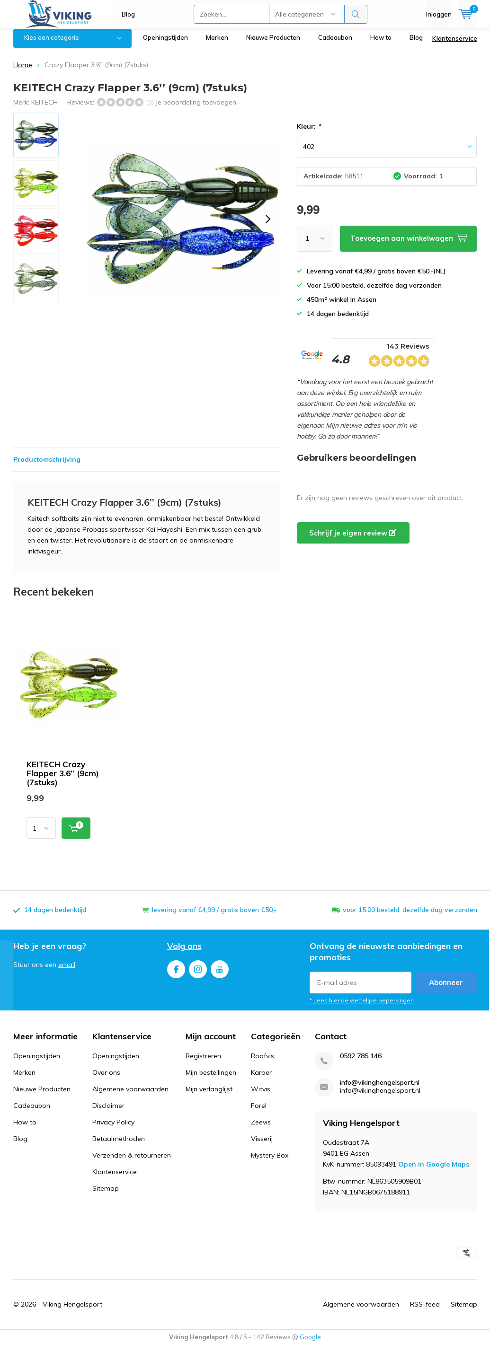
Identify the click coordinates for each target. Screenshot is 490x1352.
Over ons (106, 1079)
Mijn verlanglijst (209, 1096)
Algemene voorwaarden (130, 1096)
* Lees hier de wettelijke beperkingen (362, 1007)
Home (22, 72)
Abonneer (446, 989)
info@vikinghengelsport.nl (379, 1090)
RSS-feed (425, 1311)
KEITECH (44, 109)
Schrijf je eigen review (352, 540)
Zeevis (261, 1129)
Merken (217, 44)
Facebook (176, 974)
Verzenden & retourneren (131, 1162)
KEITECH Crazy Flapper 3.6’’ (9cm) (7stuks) (63, 780)
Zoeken (356, 14)
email (66, 971)
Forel (259, 1112)
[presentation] (268, 226)
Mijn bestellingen (211, 1079)
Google (310, 1344)
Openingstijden (165, 44)
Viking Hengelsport (72, 1311)
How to (381, 44)
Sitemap (105, 1195)
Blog (128, 14)
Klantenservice (454, 45)
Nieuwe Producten (273, 44)
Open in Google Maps (433, 1171)
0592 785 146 (361, 1063)
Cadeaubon (335, 44)
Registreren (203, 1063)
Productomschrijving (46, 466)
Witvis (260, 1096)
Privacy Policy (113, 1129)
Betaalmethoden (118, 1145)
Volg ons (184, 953)
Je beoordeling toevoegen (195, 109)
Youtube (220, 974)
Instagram (198, 974)
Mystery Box (269, 1162)
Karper (261, 1079)
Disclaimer (108, 1112)
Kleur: (309, 133)
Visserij (262, 1145)
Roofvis (262, 1063)
